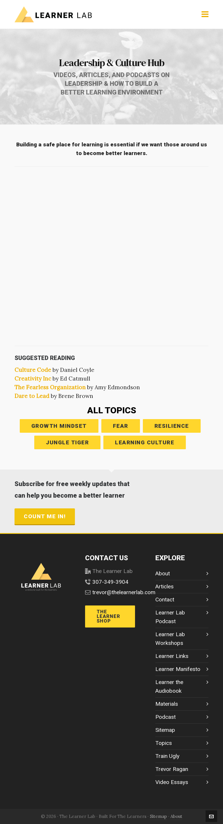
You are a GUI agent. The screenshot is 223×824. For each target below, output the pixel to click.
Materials (166, 704)
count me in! (45, 516)
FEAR (120, 426)
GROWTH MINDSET (59, 426)
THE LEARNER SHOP (108, 616)
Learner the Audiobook (169, 686)
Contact (164, 599)
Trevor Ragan (171, 769)
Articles (164, 586)
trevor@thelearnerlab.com (123, 592)
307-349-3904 (110, 582)
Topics (163, 743)
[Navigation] (205, 14)
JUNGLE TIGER (67, 442)
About (162, 573)
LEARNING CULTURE (144, 442)
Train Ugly (167, 756)
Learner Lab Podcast (170, 617)
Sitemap (165, 730)
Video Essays (171, 782)
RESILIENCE (171, 426)
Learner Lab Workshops (170, 638)
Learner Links (171, 656)
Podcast (165, 717)
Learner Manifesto (177, 669)
